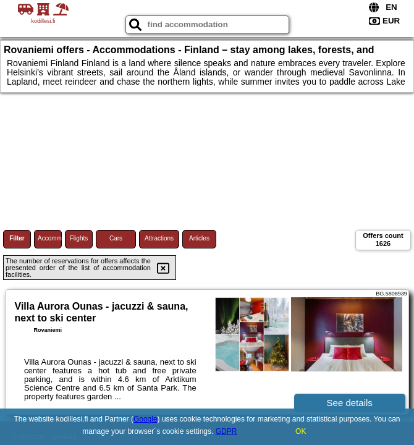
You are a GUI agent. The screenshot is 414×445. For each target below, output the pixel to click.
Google (145, 419)
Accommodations (50, 238)
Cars (115, 238)
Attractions (159, 238)
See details (350, 402)
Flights (79, 238)
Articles (199, 238)
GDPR (226, 431)
